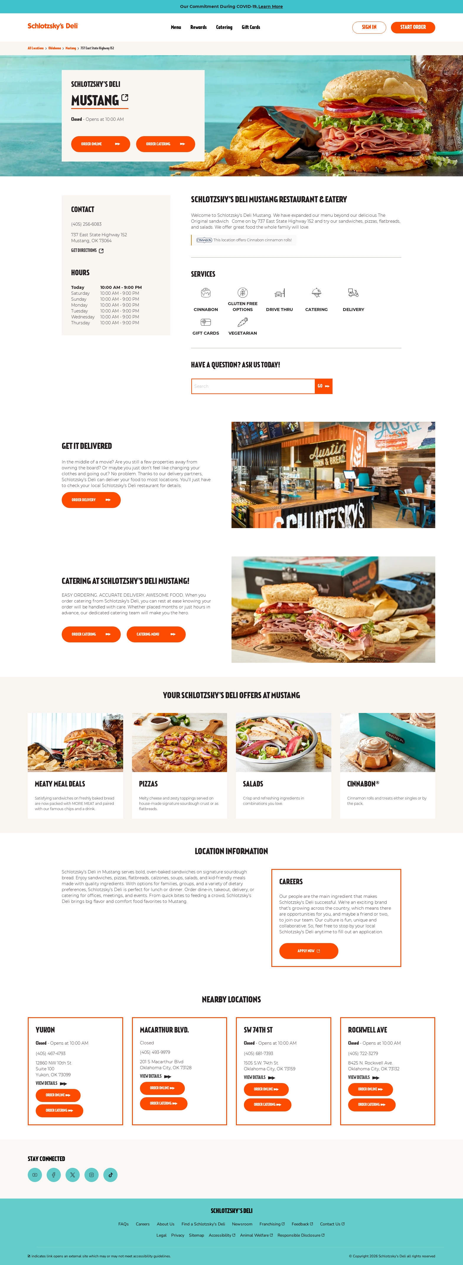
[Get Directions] (87, 251)
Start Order (413, 27)
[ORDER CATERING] (165, 144)
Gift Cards (251, 27)
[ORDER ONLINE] (100, 144)
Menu (176, 27)
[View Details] (51, 1084)
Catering (224, 27)
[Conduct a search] (253, 386)
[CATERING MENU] (156, 634)
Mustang (99, 101)
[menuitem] (123, 1224)
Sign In (369, 27)
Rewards (198, 27)
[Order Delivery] (91, 500)
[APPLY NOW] (308, 951)
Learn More (270, 6)
